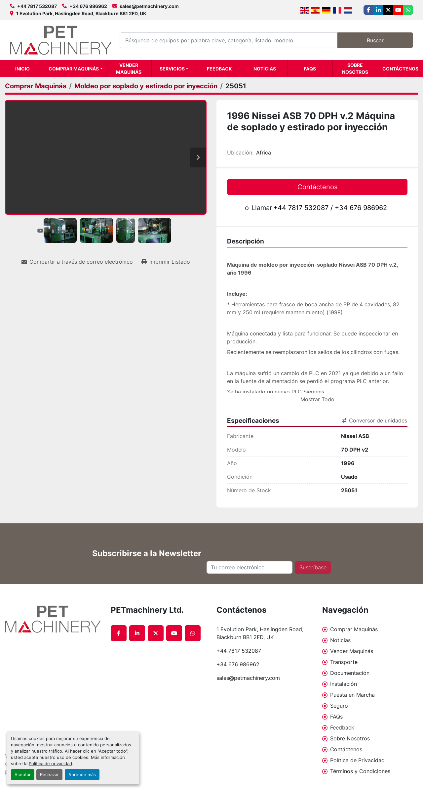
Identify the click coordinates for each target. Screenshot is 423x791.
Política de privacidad (50, 763)
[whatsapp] (408, 10)
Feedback (219, 68)
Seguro (339, 705)
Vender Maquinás (128, 68)
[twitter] (388, 10)
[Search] (228, 40)
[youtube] (398, 10)
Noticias (264, 68)
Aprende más (82, 774)
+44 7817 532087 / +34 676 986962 (330, 208)
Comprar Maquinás (74, 68)
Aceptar (23, 774)
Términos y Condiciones (360, 771)
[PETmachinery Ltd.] (53, 619)
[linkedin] (378, 10)
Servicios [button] (172, 68)
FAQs (310, 68)
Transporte (344, 662)
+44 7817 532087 (37, 6)
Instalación (343, 684)
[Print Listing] (165, 261)
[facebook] (368, 10)
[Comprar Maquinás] (35, 86)
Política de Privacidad (357, 760)
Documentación (349, 673)
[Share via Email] (77, 261)
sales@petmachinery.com (149, 6)
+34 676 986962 (88, 6)
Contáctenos (400, 68)
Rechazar (49, 774)
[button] (75, 68)
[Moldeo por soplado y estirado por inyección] (145, 86)
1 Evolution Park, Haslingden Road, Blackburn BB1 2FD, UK (81, 13)
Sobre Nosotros (355, 68)
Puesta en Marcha (352, 694)
